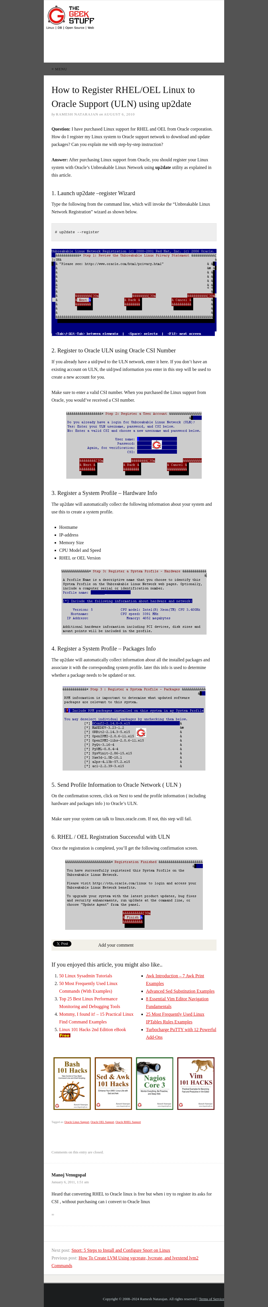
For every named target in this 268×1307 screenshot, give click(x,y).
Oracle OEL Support (102, 1122)
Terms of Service (211, 1299)
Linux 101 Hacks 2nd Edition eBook (92, 1029)
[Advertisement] (147, 46)
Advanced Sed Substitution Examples (180, 991)
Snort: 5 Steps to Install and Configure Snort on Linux (120, 1250)
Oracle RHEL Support (128, 1122)
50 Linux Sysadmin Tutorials (85, 975)
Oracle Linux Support (76, 1122)
